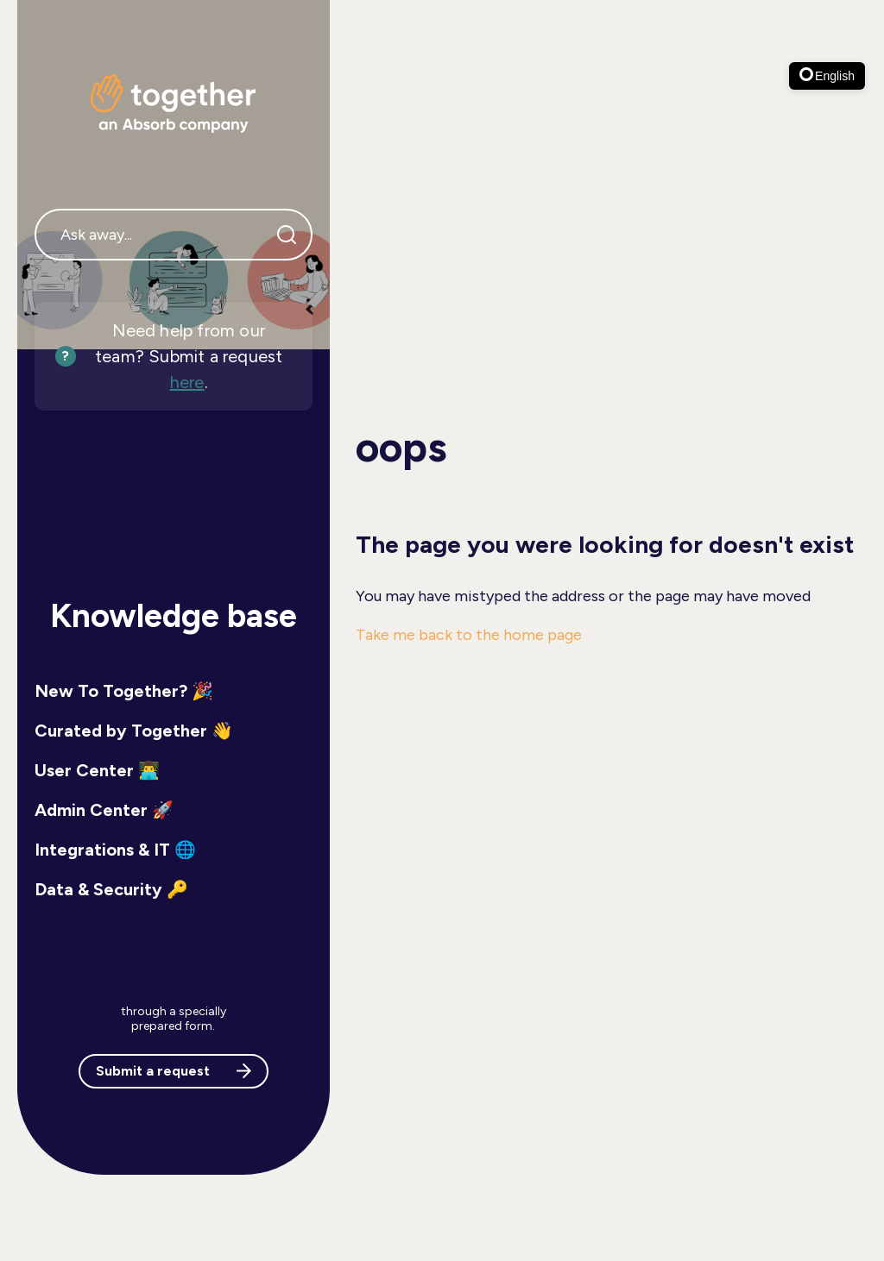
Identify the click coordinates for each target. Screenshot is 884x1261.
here (187, 382)
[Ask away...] (174, 234)
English (827, 75)
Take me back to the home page (469, 634)
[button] (174, 691)
